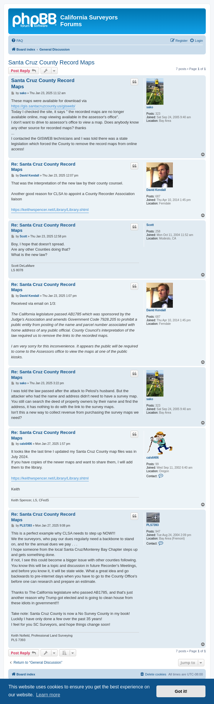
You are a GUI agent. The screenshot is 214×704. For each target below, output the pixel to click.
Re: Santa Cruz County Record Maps (43, 167)
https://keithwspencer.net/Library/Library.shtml (50, 209)
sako (149, 107)
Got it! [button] (181, 691)
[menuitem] (17, 40)
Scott (150, 225)
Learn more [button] (48, 694)
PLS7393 (152, 525)
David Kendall (156, 190)
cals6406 (152, 457)
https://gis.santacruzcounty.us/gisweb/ (43, 106)
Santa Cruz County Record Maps (51, 62)
